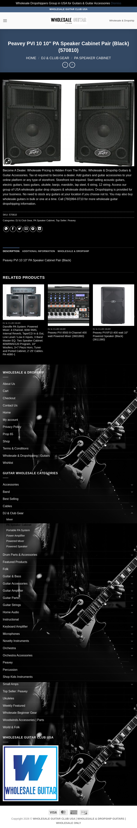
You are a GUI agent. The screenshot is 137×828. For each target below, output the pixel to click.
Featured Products (15, 562)
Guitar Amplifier (13, 590)
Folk (5, 569)
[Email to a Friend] (26, 229)
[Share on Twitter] (19, 229)
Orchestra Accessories (17, 655)
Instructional (11, 619)
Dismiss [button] (116, 3)
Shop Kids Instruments (18, 676)
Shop (6, 441)
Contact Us (10, 405)
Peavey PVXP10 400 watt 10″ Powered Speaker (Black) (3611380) (110, 336)
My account (10, 419)
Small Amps (10, 684)
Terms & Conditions (16, 448)
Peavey (8, 662)
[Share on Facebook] (13, 229)
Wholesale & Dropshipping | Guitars (26, 455)
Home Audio (11, 612)
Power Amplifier (15, 535)
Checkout (9, 398)
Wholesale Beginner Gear (20, 712)
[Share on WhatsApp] (6, 229)
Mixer (9, 519)
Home (31, 58)
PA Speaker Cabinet (92, 58)
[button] (5, 20)
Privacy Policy (12, 426)
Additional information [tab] (38, 251)
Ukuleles (8, 698)
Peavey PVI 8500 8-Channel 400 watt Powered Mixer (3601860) (67, 334)
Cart (5, 391)
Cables (7, 506)
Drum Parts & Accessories (20, 554)
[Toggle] (132, 484)
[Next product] (65, 65)
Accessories (11, 484)
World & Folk (11, 727)
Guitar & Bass (12, 576)
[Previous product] (72, 65)
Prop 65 (8, 434)
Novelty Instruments (16, 640)
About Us (9, 383)
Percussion (10, 669)
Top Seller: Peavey (66, 220)
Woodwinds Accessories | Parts (23, 720)
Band (6, 491)
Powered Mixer (15, 541)
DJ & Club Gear (55, 58)
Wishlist (8, 462)
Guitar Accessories (15, 583)
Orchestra (9, 648)
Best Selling (11, 498)
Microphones (11, 633)
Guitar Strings (12, 605)
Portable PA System (18, 530)
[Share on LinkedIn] (40, 229)
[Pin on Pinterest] (33, 229)
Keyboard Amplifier (15, 626)
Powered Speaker (16, 546)
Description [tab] (11, 251)
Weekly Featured (14, 705)
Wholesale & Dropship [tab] (73, 251)
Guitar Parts (11, 597)
